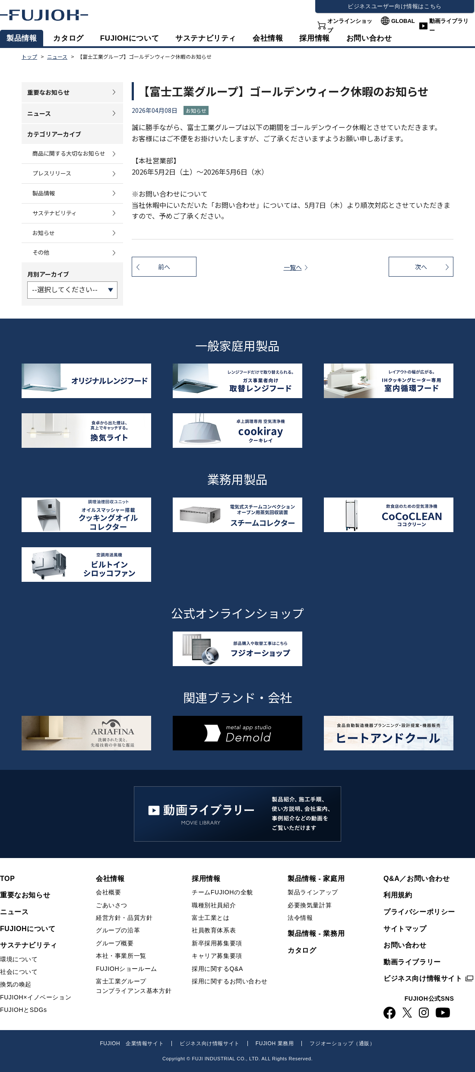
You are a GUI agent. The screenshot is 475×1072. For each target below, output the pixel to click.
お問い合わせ (405, 945)
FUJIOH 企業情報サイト (132, 1043)
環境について (19, 959)
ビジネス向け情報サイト (422, 978)
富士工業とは (211, 917)
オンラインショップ (349, 26)
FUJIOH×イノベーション (35, 997)
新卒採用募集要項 (217, 943)
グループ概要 (115, 943)
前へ (164, 266)
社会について (19, 971)
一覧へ (293, 267)
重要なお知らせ (48, 92)
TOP (7, 878)
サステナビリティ (205, 38)
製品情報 (21, 38)
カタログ (68, 38)
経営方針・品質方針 (124, 917)
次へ (421, 266)
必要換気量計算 (310, 905)
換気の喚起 (16, 984)
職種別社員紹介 (214, 905)
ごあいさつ (111, 905)
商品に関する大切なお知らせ (68, 153)
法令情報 (300, 917)
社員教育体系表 (214, 930)
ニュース (39, 113)
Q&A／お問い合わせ (416, 878)
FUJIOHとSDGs (23, 1009)
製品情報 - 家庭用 (316, 878)
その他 (40, 252)
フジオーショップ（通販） (342, 1043)
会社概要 (108, 892)
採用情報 (314, 38)
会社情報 (268, 38)
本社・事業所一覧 (121, 955)
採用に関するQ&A (217, 968)
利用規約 (397, 895)
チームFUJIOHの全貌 (222, 892)
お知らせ (43, 233)
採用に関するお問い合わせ (229, 981)
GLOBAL (403, 21)
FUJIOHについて (129, 38)
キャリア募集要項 (217, 955)
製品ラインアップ (313, 892)
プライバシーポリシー (419, 912)
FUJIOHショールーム (126, 968)
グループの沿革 (118, 930)
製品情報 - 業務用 (316, 933)
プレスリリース (51, 173)
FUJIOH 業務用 (275, 1043)
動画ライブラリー (449, 26)
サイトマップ (405, 928)
